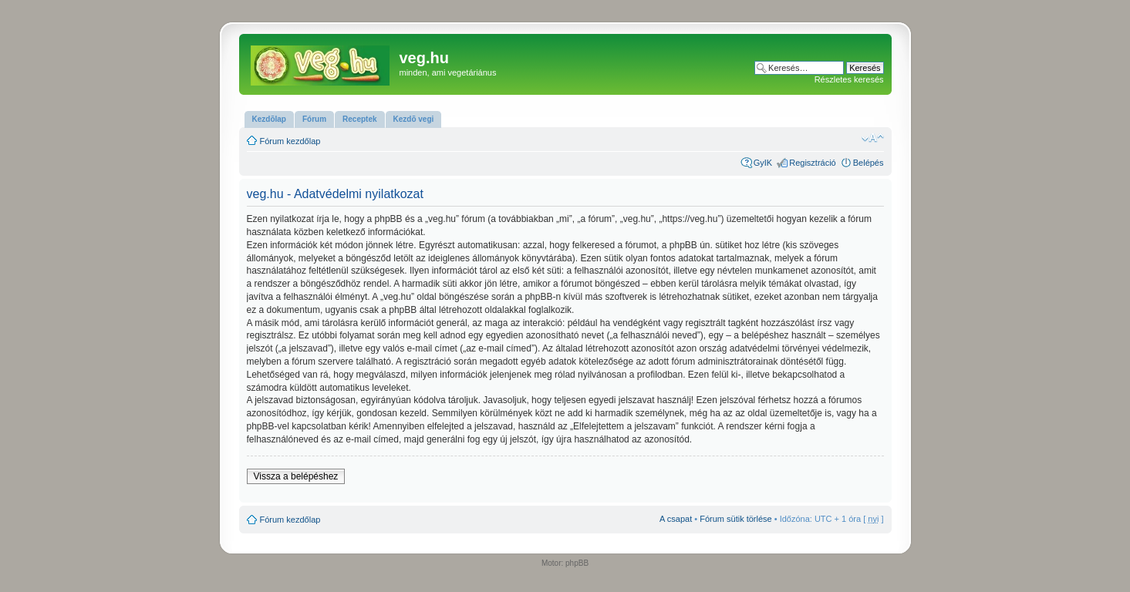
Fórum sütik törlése (736, 518)
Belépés (868, 162)
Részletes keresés (849, 79)
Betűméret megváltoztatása (873, 138)
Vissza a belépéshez (296, 476)
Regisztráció (812, 162)
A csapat (675, 518)
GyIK (763, 162)
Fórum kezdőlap (290, 141)
